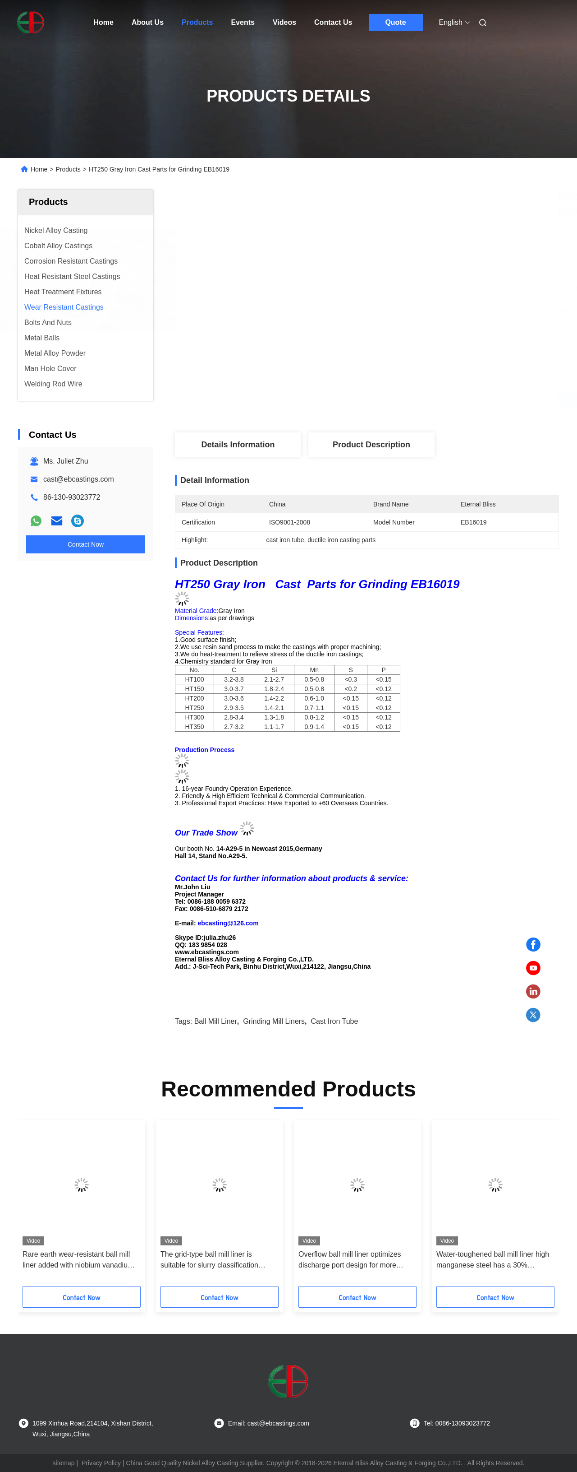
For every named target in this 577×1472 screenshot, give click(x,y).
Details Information (238, 444)
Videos (284, 22)
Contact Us (333, 22)
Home (104, 22)
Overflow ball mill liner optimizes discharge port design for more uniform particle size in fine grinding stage (355, 1260)
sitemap (64, 1463)
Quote (395, 22)
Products (197, 22)
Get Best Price (414, 399)
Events (242, 22)
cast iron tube (334, 1021)
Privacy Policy (101, 1463)
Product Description (371, 444)
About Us (148, 22)
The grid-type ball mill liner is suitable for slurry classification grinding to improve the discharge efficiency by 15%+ (213, 1260)
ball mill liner (215, 1021)
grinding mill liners (274, 1021)
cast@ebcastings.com (78, 479)
